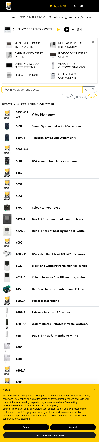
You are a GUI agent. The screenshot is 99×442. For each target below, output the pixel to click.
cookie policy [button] (51, 405)
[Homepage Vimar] (9, 6)
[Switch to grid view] (80, 96)
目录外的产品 (37, 17)
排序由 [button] (65, 96)
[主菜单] (89, 6)
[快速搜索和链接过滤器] (75, 6)
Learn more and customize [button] (49, 435)
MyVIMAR (57, 6)
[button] (94, 389)
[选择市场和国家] (81, 6)
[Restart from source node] (85, 89)
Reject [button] (26, 427)
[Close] (93, 42)
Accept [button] (73, 427)
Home (12, 17)
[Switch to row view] (92, 96)
